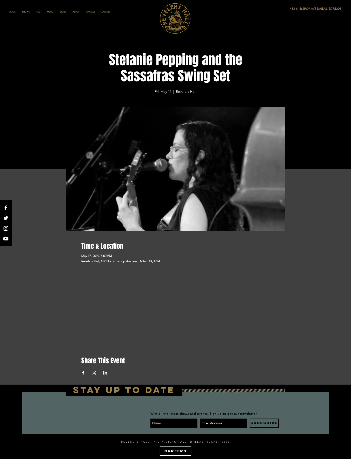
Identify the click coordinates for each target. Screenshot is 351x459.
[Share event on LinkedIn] (105, 373)
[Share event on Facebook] (83, 373)
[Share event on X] (94, 373)
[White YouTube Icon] (6, 239)
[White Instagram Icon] (6, 228)
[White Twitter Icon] (6, 218)
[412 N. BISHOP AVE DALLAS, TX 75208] (299, 9)
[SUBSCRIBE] (264, 423)
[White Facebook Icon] (6, 208)
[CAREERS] (175, 451)
